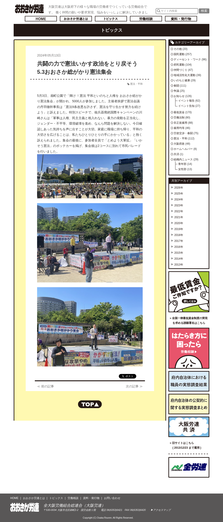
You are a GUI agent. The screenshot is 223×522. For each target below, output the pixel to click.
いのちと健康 (182, 80)
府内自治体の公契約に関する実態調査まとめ (188, 404)
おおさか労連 (24, 507)
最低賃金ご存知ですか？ (188, 291)
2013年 (178, 264)
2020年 (178, 223)
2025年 (178, 193)
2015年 (178, 252)
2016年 (178, 246)
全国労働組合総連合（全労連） (188, 467)
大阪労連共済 (188, 427)
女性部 (182, 169)
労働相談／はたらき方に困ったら (188, 348)
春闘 (176, 85)
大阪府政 (179, 143)
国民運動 (179, 54)
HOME (14, 498)
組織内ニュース (183, 159)
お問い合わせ (112, 498)
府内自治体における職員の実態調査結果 (188, 381)
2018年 (178, 235)
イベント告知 (186, 105)
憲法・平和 (136, 83)
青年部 (182, 164)
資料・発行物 (181, 18)
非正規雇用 (180, 122)
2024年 (178, 199)
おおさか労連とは (76, 18)
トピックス (111, 18)
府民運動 (179, 64)
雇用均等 (179, 128)
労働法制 (179, 117)
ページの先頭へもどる (90, 404)
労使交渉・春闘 (183, 133)
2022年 (178, 211)
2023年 (178, 205)
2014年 (178, 258)
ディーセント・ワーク (187, 59)
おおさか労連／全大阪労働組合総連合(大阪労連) (29, 8)
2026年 (178, 187)
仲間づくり (180, 70)
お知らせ (179, 96)
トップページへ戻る (41, 18)
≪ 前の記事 (45, 386)
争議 (176, 90)
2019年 (178, 229)
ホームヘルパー (183, 149)
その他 (178, 49)
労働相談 (146, 18)
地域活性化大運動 (184, 75)
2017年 (178, 241)
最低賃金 (179, 112)
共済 (176, 154)
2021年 (178, 217)
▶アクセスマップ (161, 510)
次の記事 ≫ (134, 386)
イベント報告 (186, 100)
